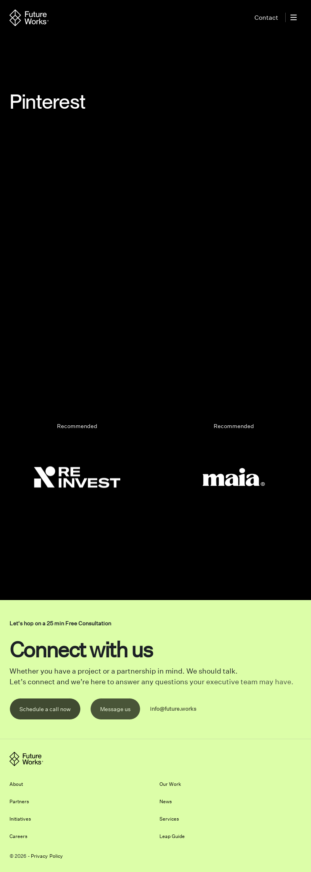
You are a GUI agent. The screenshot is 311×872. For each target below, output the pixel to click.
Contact (266, 17)
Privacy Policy (47, 856)
